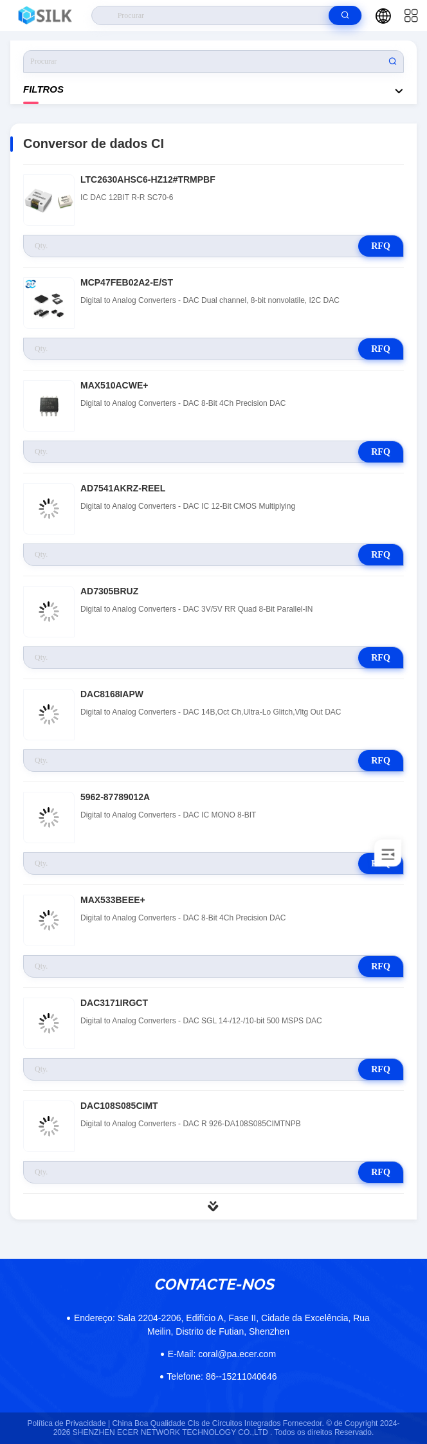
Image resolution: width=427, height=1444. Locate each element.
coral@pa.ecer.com (222, 1354)
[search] (345, 15)
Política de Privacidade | (69, 1423)
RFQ (380, 246)
